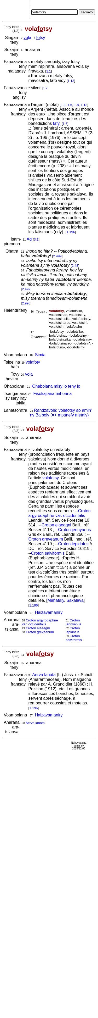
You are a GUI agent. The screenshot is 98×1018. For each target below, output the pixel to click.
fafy (56, 123)
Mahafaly (55, 600)
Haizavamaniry (49, 612)
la (27, 37)
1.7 (45, 88)
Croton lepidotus (73, 544)
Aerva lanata (44, 674)
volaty (33, 362)
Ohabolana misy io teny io (56, 386)
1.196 (70, 232)
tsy (40, 37)
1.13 (71, 81)
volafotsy (50, 478)
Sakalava (75, 600)
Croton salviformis (48, 553)
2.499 (57, 256)
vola (29, 374)
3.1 (36, 239)
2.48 (75, 266)
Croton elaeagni (56, 525)
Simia (40, 355)
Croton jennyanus (74, 529)
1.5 (69, 105)
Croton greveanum (45, 539)
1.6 (65, 124)
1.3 (63, 105)
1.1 (48, 71)
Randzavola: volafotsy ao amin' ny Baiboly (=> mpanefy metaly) (61, 412)
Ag (29, 239)
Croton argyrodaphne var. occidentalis (59, 513)
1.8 (76, 105)
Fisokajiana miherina (52, 393)
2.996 (26, 303)
